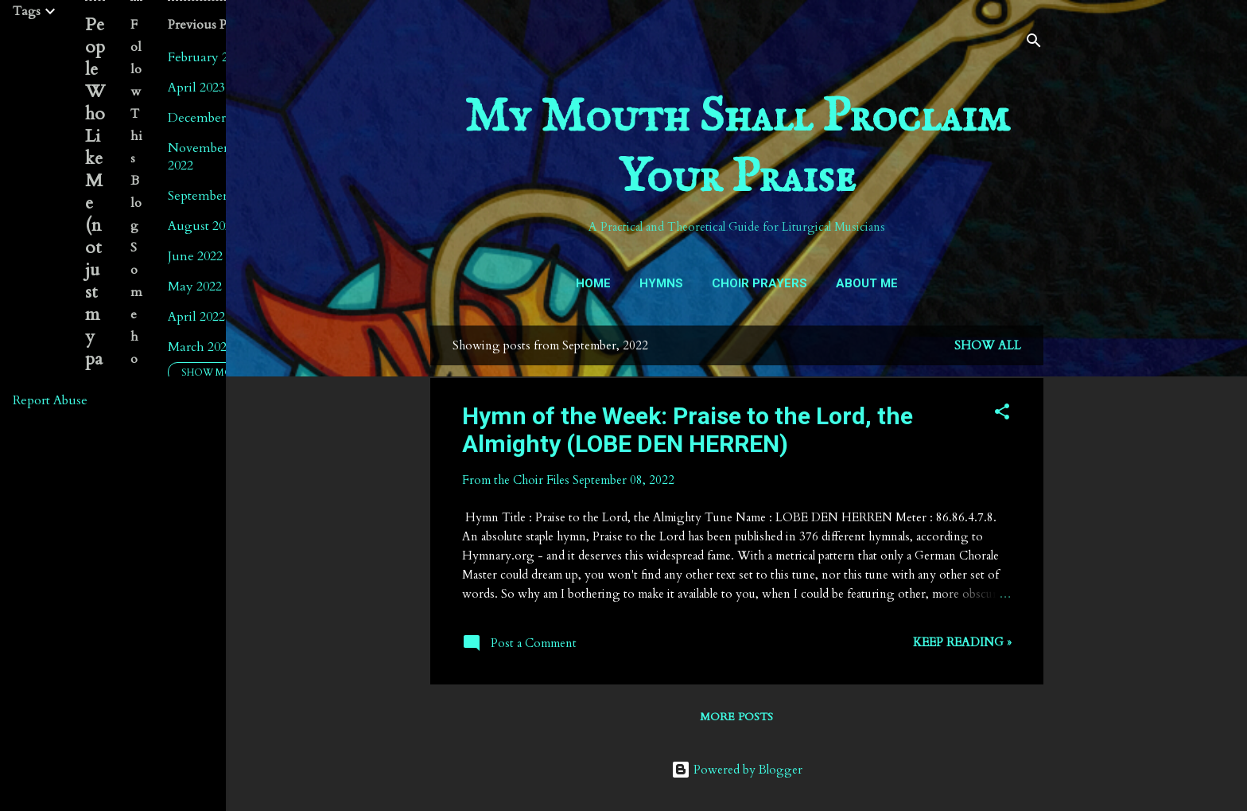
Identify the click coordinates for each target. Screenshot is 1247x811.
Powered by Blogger (736, 770)
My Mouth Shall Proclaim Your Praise (736, 148)
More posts (736, 716)
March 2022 (200, 347)
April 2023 (196, 87)
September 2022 (212, 196)
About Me (867, 283)
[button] (1002, 414)
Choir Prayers (759, 283)
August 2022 (203, 226)
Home (593, 283)
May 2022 (195, 286)
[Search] (1033, 43)
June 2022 (195, 256)
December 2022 (211, 118)
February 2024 (207, 57)
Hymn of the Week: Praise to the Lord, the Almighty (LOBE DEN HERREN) (687, 430)
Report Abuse (50, 400)
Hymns (661, 283)
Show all (987, 345)
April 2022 (196, 317)
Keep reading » (962, 642)
